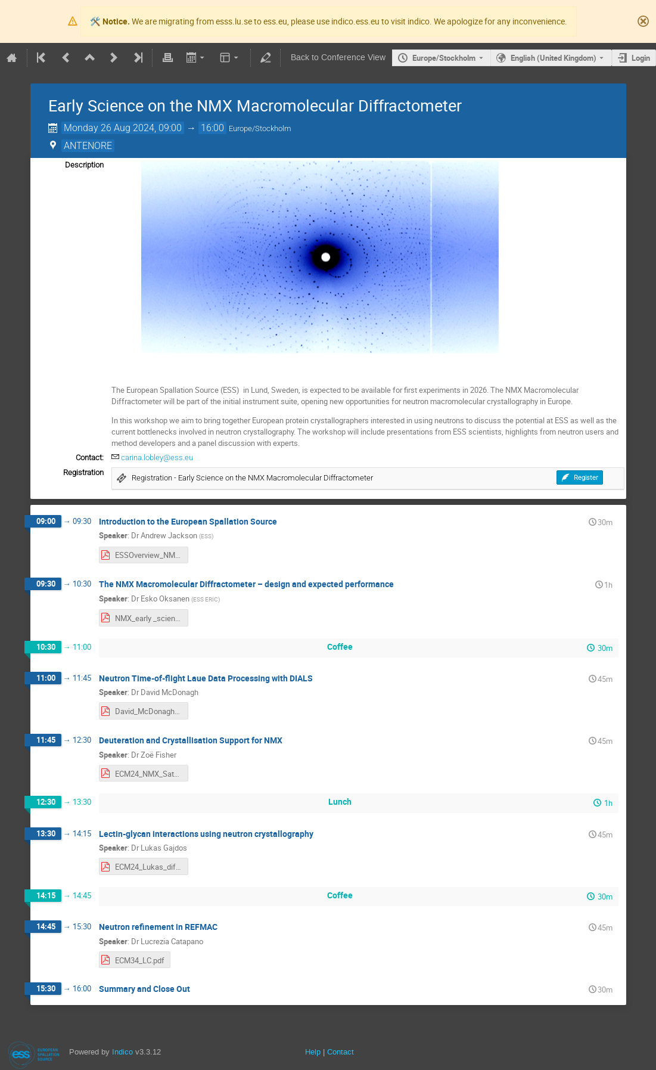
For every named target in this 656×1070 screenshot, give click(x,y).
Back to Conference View (338, 57)
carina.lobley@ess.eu (157, 457)
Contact (340, 1052)
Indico (122, 1052)
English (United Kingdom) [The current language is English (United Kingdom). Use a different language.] (553, 57)
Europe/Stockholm (443, 57)
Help (313, 1052)
